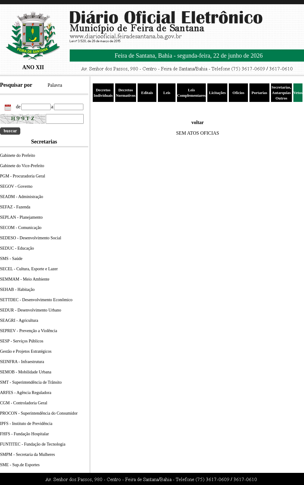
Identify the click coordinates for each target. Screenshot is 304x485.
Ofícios (238, 92)
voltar (198, 122)
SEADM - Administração (21, 196)
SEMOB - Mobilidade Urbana (25, 372)
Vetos (297, 92)
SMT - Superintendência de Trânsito (31, 382)
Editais (147, 92)
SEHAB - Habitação (17, 289)
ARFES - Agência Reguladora (25, 392)
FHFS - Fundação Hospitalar (24, 434)
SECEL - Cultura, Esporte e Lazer (29, 269)
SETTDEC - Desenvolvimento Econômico (36, 300)
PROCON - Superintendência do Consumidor (39, 413)
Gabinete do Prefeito (17, 155)
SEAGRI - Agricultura (19, 320)
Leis (166, 92)
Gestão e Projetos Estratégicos (26, 351)
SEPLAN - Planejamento (21, 217)
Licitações (217, 92)
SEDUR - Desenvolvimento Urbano (30, 310)
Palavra (55, 85)
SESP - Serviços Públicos (21, 341)
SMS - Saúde (11, 258)
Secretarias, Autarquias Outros (281, 92)
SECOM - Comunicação (21, 227)
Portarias (259, 92)
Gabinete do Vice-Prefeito (22, 165)
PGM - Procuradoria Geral (22, 176)
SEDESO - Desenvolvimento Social (30, 238)
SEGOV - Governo (16, 186)
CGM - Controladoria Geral (23, 403)
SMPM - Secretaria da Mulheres (27, 454)
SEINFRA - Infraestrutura (22, 361)
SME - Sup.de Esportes (20, 465)
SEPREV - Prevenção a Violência (28, 330)
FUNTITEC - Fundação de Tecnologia (32, 444)
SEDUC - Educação (17, 248)
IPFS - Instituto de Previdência (26, 423)
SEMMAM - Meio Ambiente (24, 279)
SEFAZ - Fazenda (15, 207)
